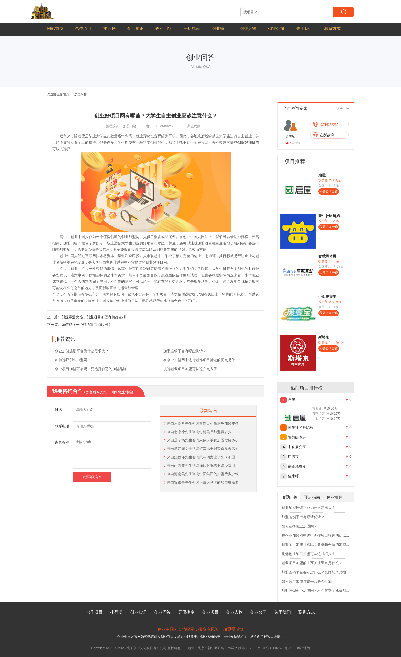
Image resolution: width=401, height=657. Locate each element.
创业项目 (220, 28)
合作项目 (83, 28)
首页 (66, 94)
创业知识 (135, 28)
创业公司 (276, 28)
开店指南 (192, 28)
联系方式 (332, 28)
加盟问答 (80, 94)
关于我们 (304, 28)
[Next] (343, 108)
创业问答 (163, 28)
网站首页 (55, 28)
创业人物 (248, 28)
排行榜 (109, 28)
